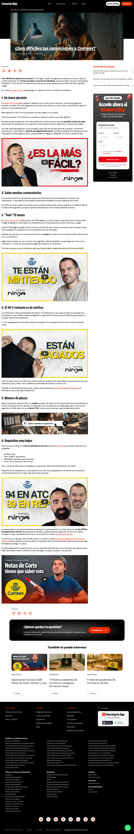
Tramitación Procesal (94, 777)
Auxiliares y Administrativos (16, 738)
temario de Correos (11, 220)
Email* (101, 142)
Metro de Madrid (92, 792)
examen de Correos (11, 103)
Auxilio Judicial (92, 775)
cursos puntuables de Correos (65, 388)
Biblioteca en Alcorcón (75, 730)
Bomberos (51, 772)
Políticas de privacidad (53, 830)
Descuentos (40, 719)
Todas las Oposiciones (13, 712)
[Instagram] (48, 819)
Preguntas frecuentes (44, 712)
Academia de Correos (64, 534)
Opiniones (70, 716)
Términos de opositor (75, 723)
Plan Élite (8, 716)
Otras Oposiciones (95, 787)
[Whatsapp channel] (93, 819)
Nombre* (101, 133)
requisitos (61, 446)
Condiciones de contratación (13, 830)
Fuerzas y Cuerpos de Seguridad (17, 772)
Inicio (12, 9)
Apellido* (116, 133)
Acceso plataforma (74, 712)
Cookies (29, 830)
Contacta (104, 708)
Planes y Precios (11, 719)
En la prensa (71, 719)
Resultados (71, 727)
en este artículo (17, 90)
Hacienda (92, 780)
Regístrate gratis (112, 159)
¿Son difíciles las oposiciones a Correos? (31, 9)
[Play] (44, 162)
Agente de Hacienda (93, 783)
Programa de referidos (44, 723)
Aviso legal (38, 830)
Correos (90, 789)
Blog (16, 9)
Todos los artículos (43, 716)
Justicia (91, 772)
